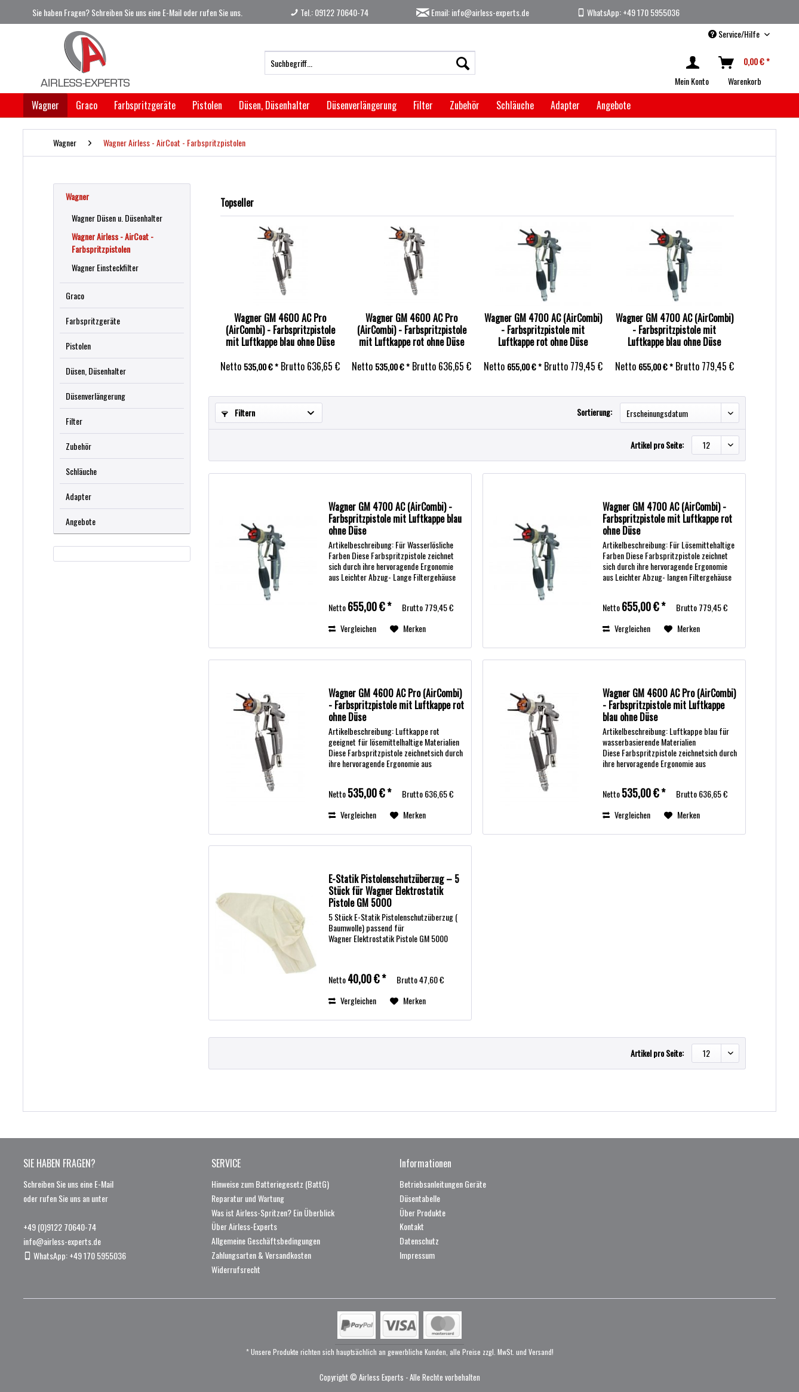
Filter (74, 421)
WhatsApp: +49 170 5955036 (628, 12)
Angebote (81, 521)
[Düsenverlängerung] (361, 105)
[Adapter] (565, 105)
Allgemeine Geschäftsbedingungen (265, 1240)
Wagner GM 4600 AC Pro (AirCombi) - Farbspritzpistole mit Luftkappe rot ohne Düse (411, 330)
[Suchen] (462, 63)
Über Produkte (422, 1212)
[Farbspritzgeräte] (145, 105)
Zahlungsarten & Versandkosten (261, 1255)
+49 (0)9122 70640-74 (59, 1227)
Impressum (417, 1255)
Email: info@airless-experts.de (472, 12)
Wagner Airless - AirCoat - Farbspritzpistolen (112, 242)
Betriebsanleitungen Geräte (443, 1184)
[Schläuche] (515, 105)
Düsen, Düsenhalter (96, 370)
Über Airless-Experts (244, 1226)
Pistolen (78, 345)
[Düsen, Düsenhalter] (274, 105)
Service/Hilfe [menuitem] (734, 33)
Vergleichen (352, 628)
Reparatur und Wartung (247, 1198)
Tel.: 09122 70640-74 (329, 12)
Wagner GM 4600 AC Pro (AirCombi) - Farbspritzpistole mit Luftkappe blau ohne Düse (280, 330)
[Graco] (86, 105)
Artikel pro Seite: (657, 445)
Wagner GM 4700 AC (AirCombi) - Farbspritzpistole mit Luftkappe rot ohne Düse (543, 330)
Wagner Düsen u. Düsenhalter (117, 217)
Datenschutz (419, 1240)
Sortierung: (594, 412)
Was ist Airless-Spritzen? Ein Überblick (272, 1212)
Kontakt (412, 1226)
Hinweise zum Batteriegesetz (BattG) (270, 1184)
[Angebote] (613, 105)
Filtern (238, 412)
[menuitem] (370, 63)
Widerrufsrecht (235, 1269)
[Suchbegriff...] (370, 63)
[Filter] (423, 105)
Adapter (78, 496)
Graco (75, 295)
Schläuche (81, 471)
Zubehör (78, 446)
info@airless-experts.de (62, 1241)
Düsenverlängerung (95, 396)
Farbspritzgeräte (93, 320)
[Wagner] (45, 105)
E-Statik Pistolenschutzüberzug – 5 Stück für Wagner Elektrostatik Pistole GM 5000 (393, 891)
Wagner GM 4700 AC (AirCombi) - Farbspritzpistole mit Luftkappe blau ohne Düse (674, 330)
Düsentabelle (420, 1198)
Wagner (77, 196)
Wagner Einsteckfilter (105, 267)
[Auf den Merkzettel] (408, 628)
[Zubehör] (464, 105)
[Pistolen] (207, 105)
